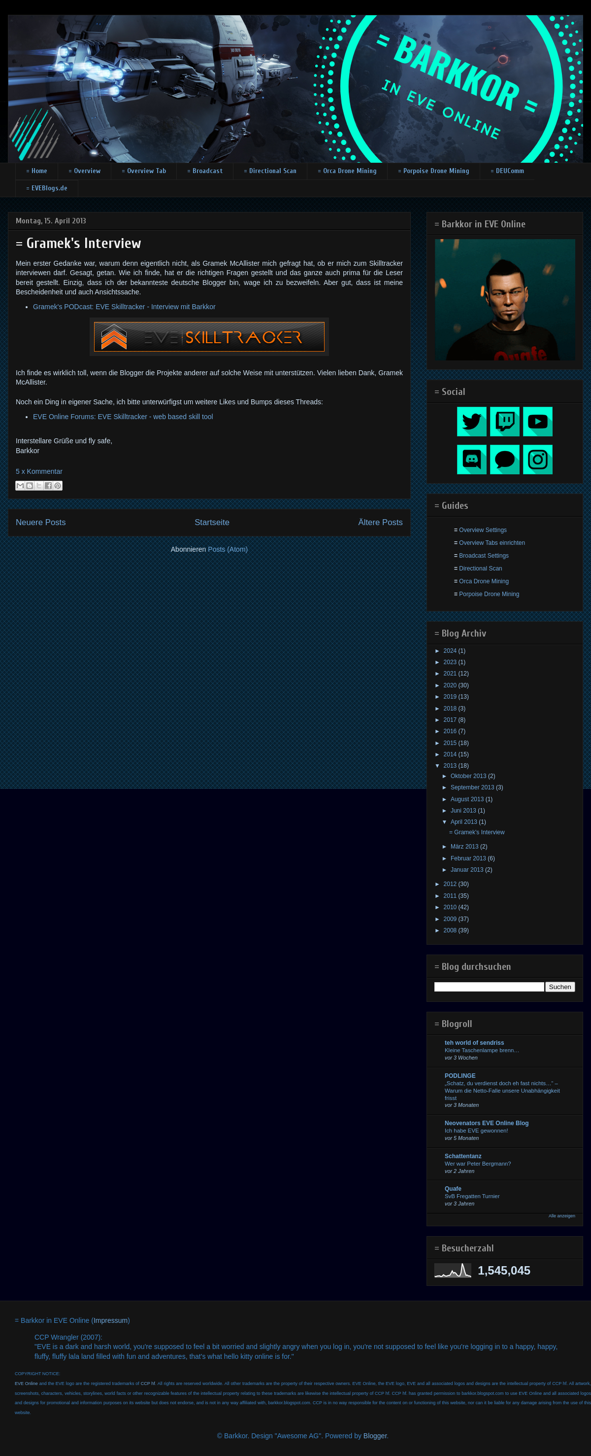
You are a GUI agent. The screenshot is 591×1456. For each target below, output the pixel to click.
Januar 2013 (468, 869)
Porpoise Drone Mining (489, 594)
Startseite (212, 522)
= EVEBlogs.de (46, 188)
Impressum (111, 1320)
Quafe (453, 1188)
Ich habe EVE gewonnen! (476, 1131)
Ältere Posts (381, 522)
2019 (451, 696)
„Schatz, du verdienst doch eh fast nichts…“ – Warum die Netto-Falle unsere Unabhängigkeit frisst (502, 1090)
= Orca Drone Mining (347, 171)
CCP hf (148, 1383)
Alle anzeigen (562, 1215)
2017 (451, 719)
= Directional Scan (270, 171)
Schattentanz (463, 1156)
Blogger (375, 1436)
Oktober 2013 (469, 776)
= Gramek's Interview (78, 243)
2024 (451, 650)
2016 (451, 731)
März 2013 (465, 846)
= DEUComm (507, 171)
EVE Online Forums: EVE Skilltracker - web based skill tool (123, 417)
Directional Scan (480, 568)
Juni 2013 (464, 810)
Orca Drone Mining (484, 581)
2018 (451, 708)
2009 (451, 919)
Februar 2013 (469, 858)
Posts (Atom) (228, 549)
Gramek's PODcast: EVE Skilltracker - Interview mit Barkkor (124, 307)
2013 (451, 765)
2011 (451, 895)
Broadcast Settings (484, 555)
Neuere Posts (41, 522)
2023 (451, 662)
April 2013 (465, 821)
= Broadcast (205, 171)
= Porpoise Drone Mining (433, 171)
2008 (451, 930)
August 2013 (468, 799)
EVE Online (26, 1383)
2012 (451, 884)
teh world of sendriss (474, 1042)
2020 (451, 685)
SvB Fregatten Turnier (472, 1196)
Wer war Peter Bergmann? (478, 1164)
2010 (451, 907)
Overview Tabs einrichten (492, 542)
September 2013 (473, 787)
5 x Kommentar (39, 471)
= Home (36, 171)
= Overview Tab (144, 171)
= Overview (84, 171)
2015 (451, 743)
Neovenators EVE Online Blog (487, 1123)
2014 (451, 754)
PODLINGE (460, 1075)
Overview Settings (483, 530)
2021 (451, 673)
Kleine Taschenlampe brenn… (482, 1050)
